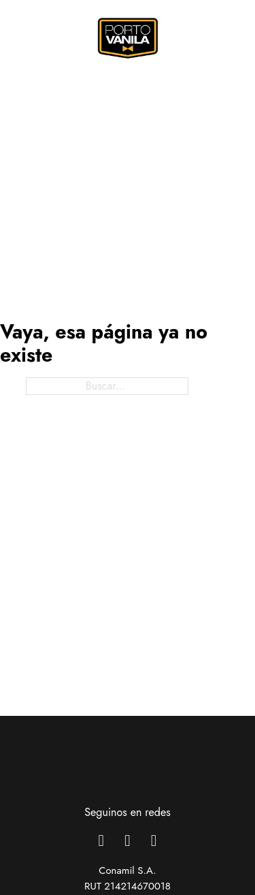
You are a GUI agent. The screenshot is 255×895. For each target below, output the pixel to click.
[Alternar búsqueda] (185, 35)
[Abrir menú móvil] (20, 38)
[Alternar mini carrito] (209, 35)
